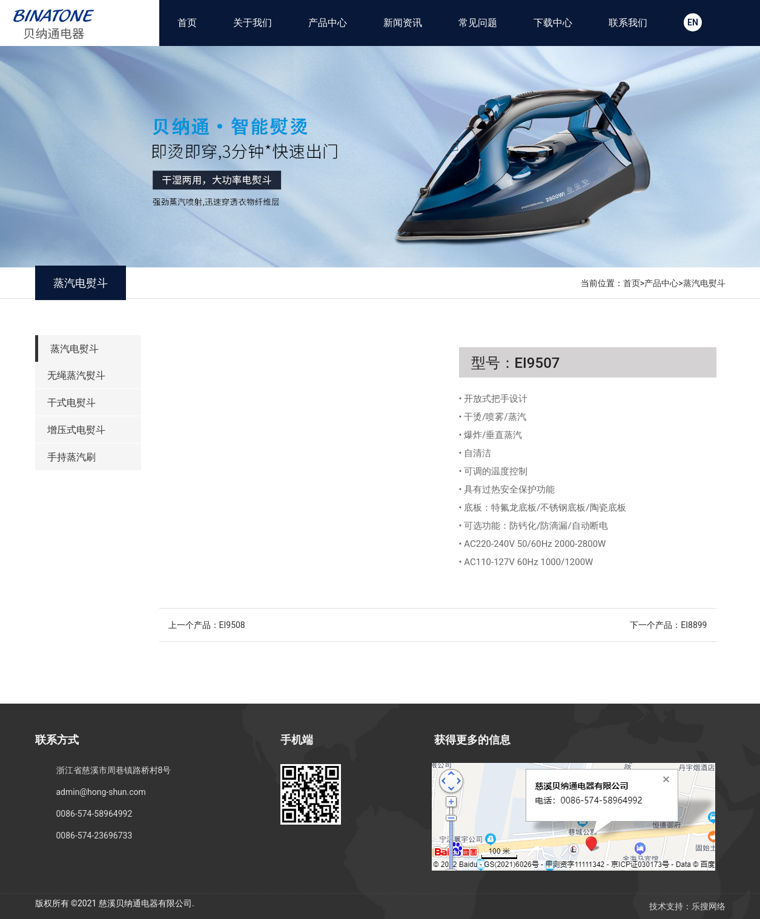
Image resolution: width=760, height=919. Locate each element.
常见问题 (477, 22)
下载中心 (553, 22)
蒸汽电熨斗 (704, 283)
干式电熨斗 (71, 402)
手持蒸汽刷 (71, 457)
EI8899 (694, 625)
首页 (187, 22)
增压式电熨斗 (76, 430)
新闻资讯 (402, 22)
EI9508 (232, 625)
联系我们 (628, 22)
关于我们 (252, 22)
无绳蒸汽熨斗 (76, 375)
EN (692, 22)
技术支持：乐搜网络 (687, 906)
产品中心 (327, 22)
